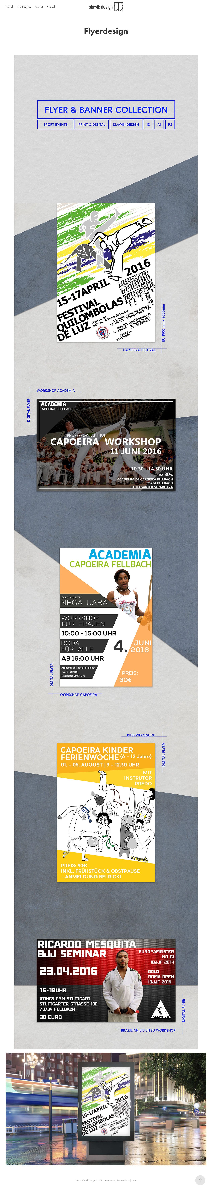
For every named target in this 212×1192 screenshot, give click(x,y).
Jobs (134, 1180)
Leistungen (24, 7)
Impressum (110, 1180)
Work (9, 7)
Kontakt (51, 7)
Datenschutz (123, 1180)
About (39, 7)
